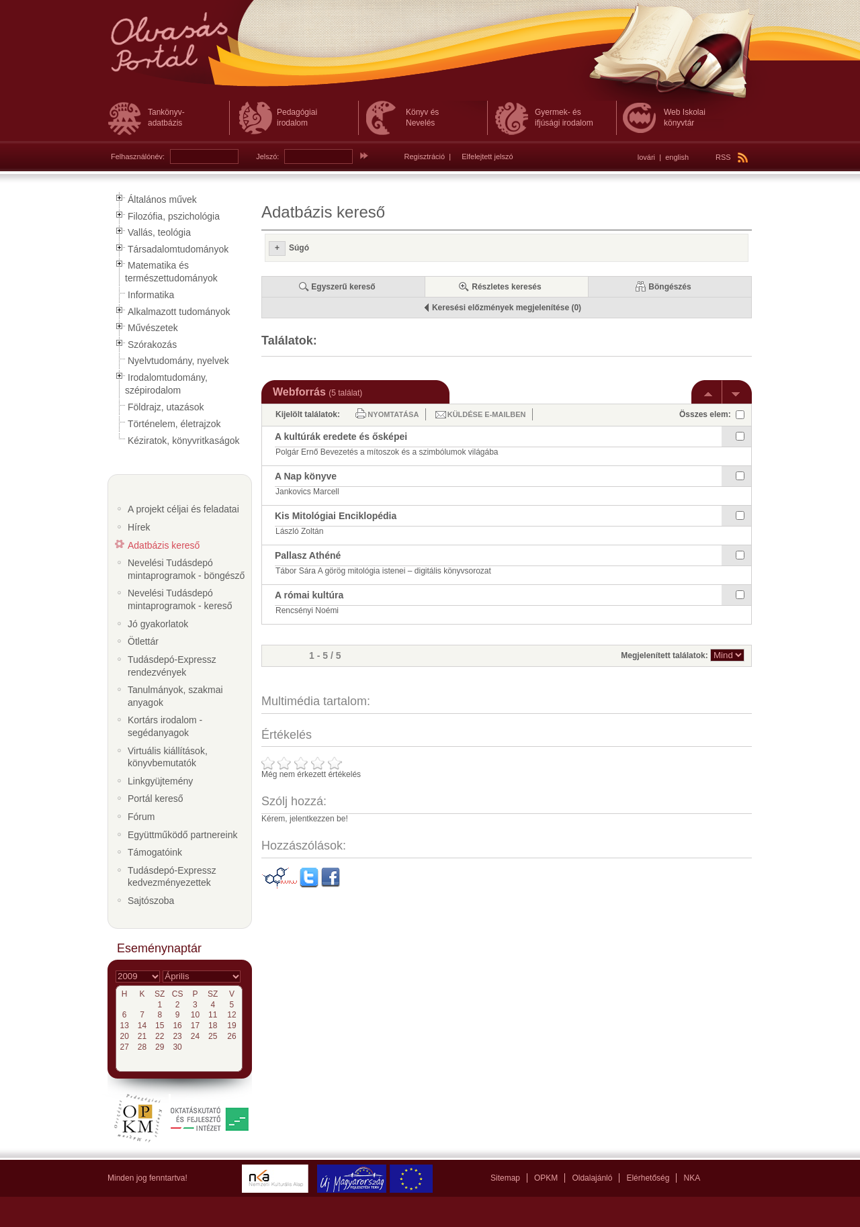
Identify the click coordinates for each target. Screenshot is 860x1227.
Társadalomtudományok (178, 249)
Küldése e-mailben (486, 414)
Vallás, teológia (159, 232)
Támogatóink (155, 852)
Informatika (151, 294)
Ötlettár (143, 641)
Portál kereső (155, 798)
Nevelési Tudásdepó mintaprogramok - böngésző (186, 569)
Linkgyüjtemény (160, 781)
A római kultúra (309, 595)
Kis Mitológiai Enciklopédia (335, 515)
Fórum (141, 816)
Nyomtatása (393, 414)
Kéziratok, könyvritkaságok (184, 440)
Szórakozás (152, 344)
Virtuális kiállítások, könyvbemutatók (168, 757)
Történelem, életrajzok (174, 423)
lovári (646, 157)
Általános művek (162, 199)
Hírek (139, 527)
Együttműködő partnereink (182, 834)
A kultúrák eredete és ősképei (341, 436)
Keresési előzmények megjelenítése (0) (506, 307)
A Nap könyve (306, 476)
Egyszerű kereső (343, 286)
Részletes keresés (506, 286)
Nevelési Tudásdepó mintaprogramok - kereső (180, 599)
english (677, 157)
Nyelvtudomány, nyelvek (178, 360)
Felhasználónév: (138, 156)
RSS (732, 157)
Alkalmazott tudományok (179, 311)
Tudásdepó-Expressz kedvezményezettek (172, 877)
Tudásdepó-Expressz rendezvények (172, 666)
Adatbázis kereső (164, 545)
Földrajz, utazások (166, 407)
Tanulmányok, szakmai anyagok (175, 696)
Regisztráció (424, 156)
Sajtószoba (151, 900)
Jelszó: (267, 156)
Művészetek (153, 327)
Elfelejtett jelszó (487, 156)
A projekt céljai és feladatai (183, 509)
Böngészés (669, 286)
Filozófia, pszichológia (174, 216)
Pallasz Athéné (308, 555)
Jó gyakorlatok (158, 624)
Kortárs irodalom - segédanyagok (165, 726)
